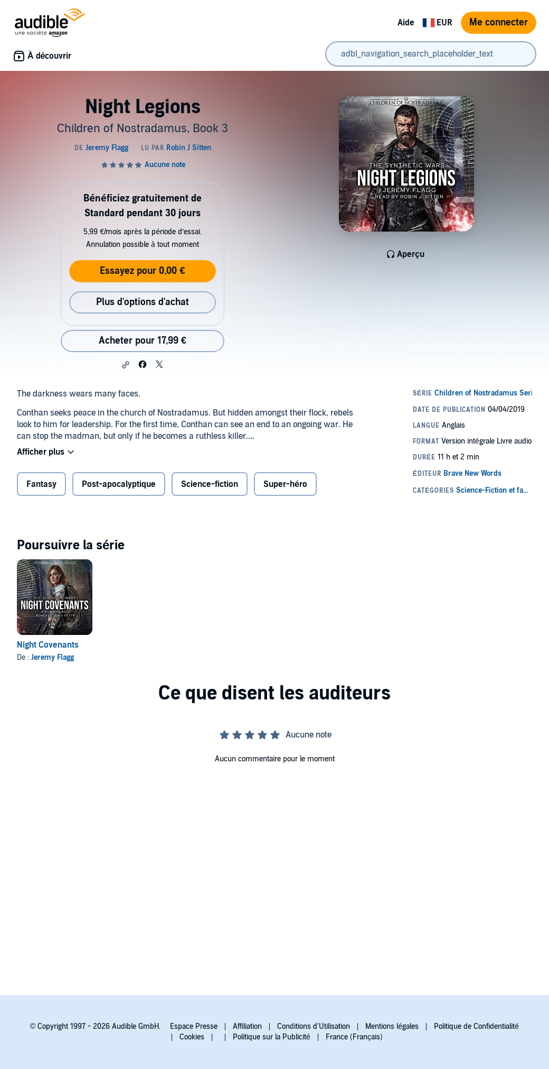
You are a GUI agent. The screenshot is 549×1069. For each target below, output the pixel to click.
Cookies (191, 1037)
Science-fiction (209, 484)
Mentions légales (392, 1026)
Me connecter (498, 22)
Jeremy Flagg (52, 657)
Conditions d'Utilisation (313, 1026)
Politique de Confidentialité (476, 1026)
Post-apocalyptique (119, 484)
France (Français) (354, 1037)
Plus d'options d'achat (142, 302)
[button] (125, 365)
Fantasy (41, 484)
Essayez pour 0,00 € (142, 271)
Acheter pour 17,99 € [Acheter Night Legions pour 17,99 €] (142, 340)
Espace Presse (193, 1026)
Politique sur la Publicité (271, 1037)
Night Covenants (48, 645)
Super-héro (285, 484)
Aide (405, 22)
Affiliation (247, 1026)
